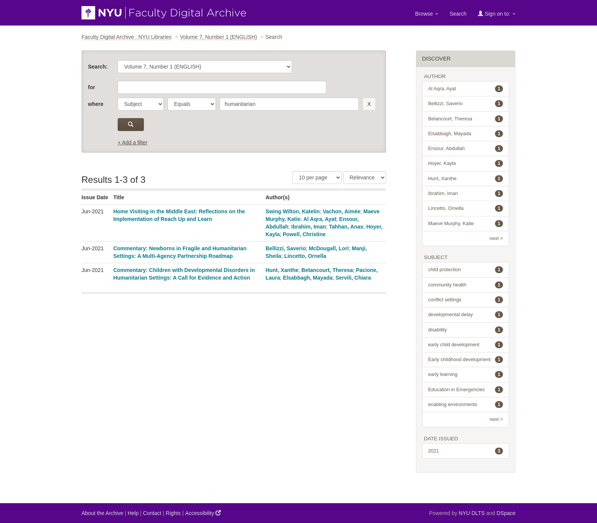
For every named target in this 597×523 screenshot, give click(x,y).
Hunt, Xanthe (281, 270)
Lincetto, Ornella (305, 256)
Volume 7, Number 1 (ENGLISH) (218, 37)
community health (465, 284)
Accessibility (203, 513)
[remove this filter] (369, 104)
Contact (152, 513)
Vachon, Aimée (341, 211)
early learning (465, 374)
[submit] (131, 124)
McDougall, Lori (329, 248)
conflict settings (465, 299)
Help (133, 513)
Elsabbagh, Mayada (307, 278)
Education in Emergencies (465, 389)
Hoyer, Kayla (465, 163)
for (91, 87)
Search (458, 14)
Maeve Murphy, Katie (465, 223)
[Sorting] (364, 177)
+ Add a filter (132, 142)
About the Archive (102, 513)
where (95, 104)
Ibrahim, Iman (308, 227)
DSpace (506, 513)
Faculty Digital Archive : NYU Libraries (126, 37)
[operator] (192, 104)
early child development (465, 344)
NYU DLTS (472, 513)
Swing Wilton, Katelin (292, 211)
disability (465, 329)
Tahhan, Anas (346, 227)
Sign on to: (497, 13)
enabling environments (465, 404)
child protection (465, 269)
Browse (426, 14)
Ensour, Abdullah (465, 148)
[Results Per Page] (317, 177)
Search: (97, 67)
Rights (173, 513)
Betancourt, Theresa (327, 270)
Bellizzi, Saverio (285, 248)
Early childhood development (465, 359)
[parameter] (141, 104)
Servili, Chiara (353, 278)
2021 (465, 451)
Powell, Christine (304, 234)
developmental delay (465, 314)
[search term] (289, 104)
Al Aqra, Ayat (319, 219)
